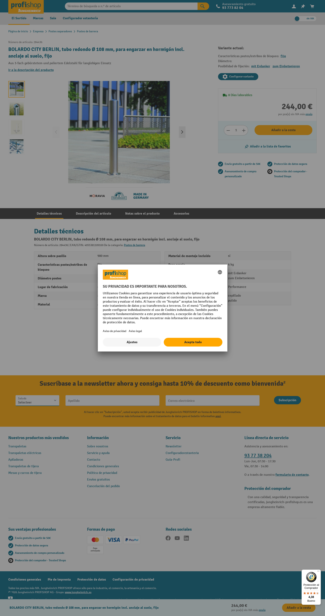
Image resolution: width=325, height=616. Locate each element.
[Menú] (318, 572)
